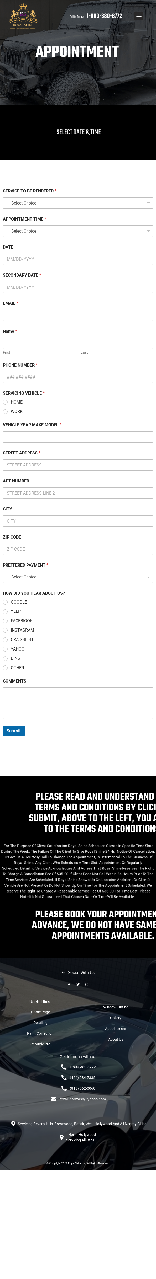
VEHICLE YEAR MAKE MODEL (32, 424)
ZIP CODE (13, 537)
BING (15, 658)
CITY (9, 509)
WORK (17, 411)
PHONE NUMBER (20, 365)
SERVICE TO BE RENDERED (29, 191)
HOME (17, 402)
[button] (138, 16)
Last (84, 352)
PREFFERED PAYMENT (25, 565)
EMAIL (10, 303)
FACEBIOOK (22, 620)
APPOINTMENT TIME (24, 219)
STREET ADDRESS (21, 452)
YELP (16, 611)
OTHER (17, 667)
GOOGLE (19, 602)
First (6, 352)
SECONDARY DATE (22, 275)
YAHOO (17, 649)
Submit (14, 730)
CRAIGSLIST (22, 639)
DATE (9, 247)
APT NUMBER (16, 481)
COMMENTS (14, 681)
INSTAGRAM (22, 630)
